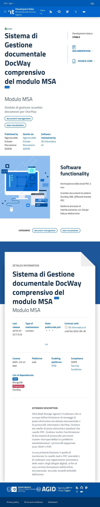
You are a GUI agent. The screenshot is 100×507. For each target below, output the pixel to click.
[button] (9, 3)
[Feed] (49, 12)
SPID (54, 365)
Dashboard (52, 502)
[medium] (83, 12)
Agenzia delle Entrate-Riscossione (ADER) (29, 143)
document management (18, 118)
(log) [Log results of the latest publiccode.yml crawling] (46, 344)
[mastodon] (66, 12)
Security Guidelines (76, 367)
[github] (58, 12)
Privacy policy (13, 502)
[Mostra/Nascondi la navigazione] (5, 11)
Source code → (83, 61)
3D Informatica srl (48, 143)
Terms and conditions (33, 502)
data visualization (15, 125)
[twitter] (74, 12)
